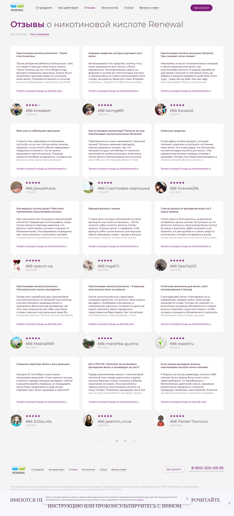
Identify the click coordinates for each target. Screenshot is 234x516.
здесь (141, 500)
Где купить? (201, 7)
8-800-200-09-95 (207, 468)
